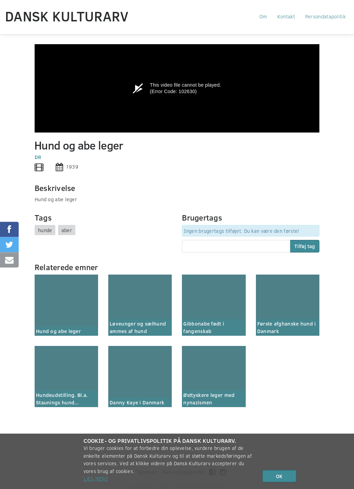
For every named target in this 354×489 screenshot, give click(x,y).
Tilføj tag (304, 246)
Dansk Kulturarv (67, 15)
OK (279, 476)
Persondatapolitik (325, 16)
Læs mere (95, 478)
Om (263, 16)
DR (38, 157)
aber (66, 230)
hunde (45, 230)
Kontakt (286, 16)
